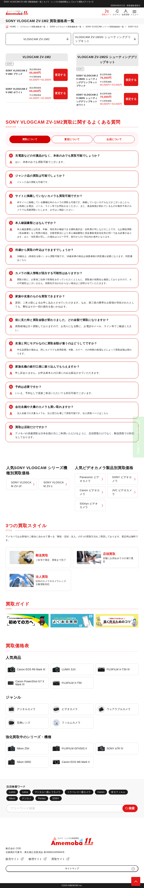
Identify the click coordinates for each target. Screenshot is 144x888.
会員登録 (126, 14)
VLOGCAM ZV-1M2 (36, 39)
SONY (55, 798)
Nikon (12, 798)
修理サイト (35, 858)
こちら (22, 260)
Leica (25, 792)
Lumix (12, 792)
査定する (60, 74)
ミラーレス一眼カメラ (79, 792)
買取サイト (58, 858)
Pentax (42, 798)
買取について (30, 139)
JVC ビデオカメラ (122, 492)
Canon (101, 792)
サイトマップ (72, 868)
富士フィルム (118, 792)
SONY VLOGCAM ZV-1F (21, 484)
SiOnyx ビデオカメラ (89, 505)
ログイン (117, 14)
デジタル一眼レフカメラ (48, 792)
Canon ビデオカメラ (90, 492)
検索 (132, 808)
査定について (72, 139)
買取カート (107, 14)
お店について (114, 139)
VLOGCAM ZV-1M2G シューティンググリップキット (103, 39)
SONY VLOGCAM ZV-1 (54, 484)
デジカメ (26, 798)
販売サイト (12, 858)
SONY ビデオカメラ (122, 479)
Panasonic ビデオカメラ (89, 479)
